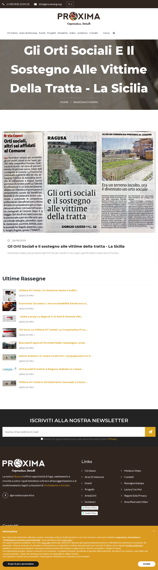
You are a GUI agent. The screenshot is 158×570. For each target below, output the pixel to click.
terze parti (46, 543)
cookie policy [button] (66, 540)
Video (72, 33)
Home (64, 102)
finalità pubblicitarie (134, 545)
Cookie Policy (90, 513)
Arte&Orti (63, 33)
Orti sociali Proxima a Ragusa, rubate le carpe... (51, 369)
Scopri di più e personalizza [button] (21, 564)
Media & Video (132, 470)
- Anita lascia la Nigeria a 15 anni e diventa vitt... (51, 316)
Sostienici (82, 33)
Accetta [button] (146, 564)
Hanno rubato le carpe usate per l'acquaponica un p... (56, 355)
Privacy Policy (91, 508)
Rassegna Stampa (85, 102)
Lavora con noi (133, 489)
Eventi (42, 33)
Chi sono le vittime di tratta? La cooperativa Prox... (53, 329)
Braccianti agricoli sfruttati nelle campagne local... (52, 342)
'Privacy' (112, 438)
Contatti (93, 33)
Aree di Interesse (28, 33)
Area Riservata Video (136, 501)
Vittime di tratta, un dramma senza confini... (48, 290)
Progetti (51, 33)
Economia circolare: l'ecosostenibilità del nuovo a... (53, 303)
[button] (153, 531)
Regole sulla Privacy (135, 495)
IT (70, 4)
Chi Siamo (12, 33)
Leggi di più (26, 295)
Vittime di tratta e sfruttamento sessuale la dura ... (53, 382)
